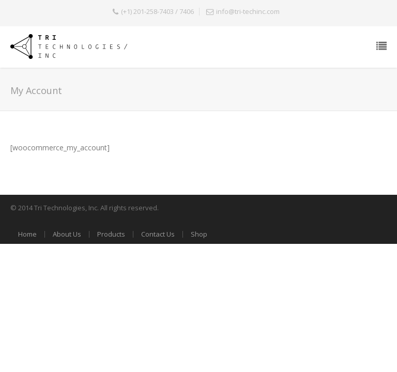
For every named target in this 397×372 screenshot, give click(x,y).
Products (111, 234)
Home (27, 234)
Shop (199, 234)
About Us (67, 234)
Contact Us (158, 234)
